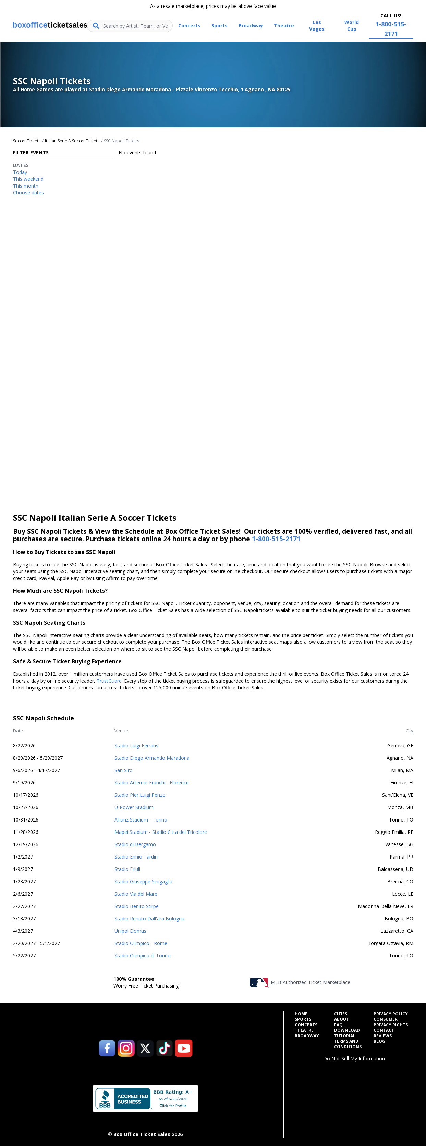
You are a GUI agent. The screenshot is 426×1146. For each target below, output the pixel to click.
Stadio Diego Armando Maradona (152, 758)
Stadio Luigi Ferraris (136, 745)
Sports (303, 1019)
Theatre (304, 1030)
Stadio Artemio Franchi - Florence (151, 782)
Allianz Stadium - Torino (140, 819)
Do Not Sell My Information (354, 1058)
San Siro (123, 770)
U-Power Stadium (134, 807)
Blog (379, 1041)
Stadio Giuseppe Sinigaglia (143, 881)
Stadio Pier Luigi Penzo (140, 795)
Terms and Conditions (348, 1044)
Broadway (307, 1036)
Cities (340, 1014)
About (341, 1019)
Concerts (306, 1025)
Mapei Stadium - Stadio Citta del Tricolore (160, 832)
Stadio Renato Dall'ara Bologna (149, 918)
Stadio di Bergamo (135, 844)
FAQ (338, 1025)
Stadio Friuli (127, 869)
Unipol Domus (130, 931)
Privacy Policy (391, 1014)
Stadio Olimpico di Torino (142, 955)
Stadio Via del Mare (135, 893)
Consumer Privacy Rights (391, 1022)
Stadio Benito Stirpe (136, 906)
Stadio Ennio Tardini (136, 856)
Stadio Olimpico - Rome (140, 943)
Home (301, 1014)
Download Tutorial (347, 1033)
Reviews (383, 1036)
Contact (384, 1030)
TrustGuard (109, 680)
